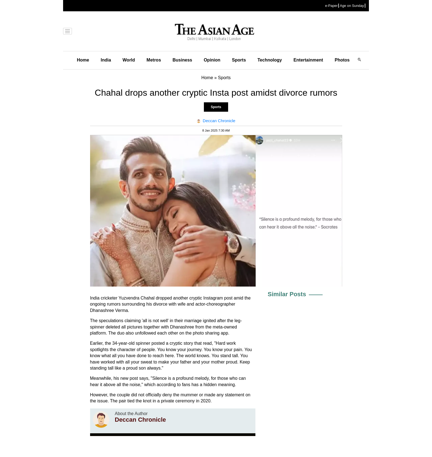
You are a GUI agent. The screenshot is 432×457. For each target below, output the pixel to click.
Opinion (212, 60)
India (106, 60)
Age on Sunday (352, 6)
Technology (270, 60)
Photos (342, 60)
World (129, 60)
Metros (154, 60)
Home (83, 60)
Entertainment (308, 60)
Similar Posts (287, 294)
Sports (239, 60)
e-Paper (331, 6)
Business (182, 60)
